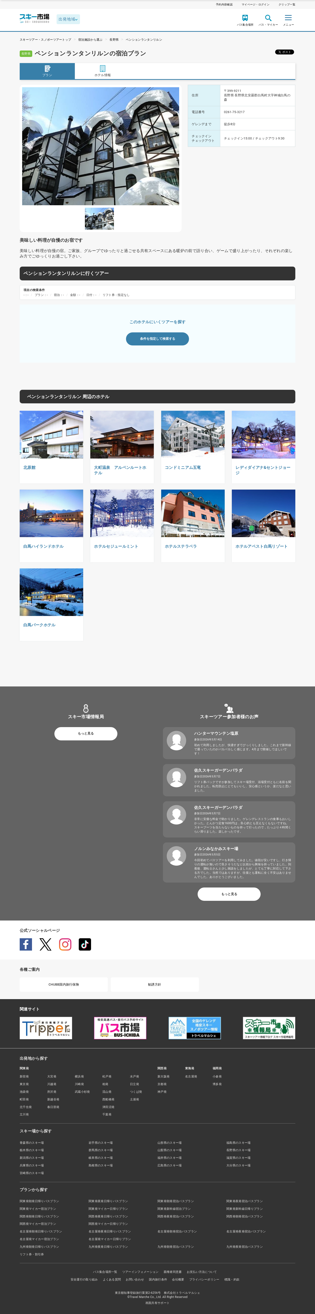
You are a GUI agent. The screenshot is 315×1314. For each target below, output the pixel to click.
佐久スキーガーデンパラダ (218, 770)
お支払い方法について (202, 1272)
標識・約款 (232, 1279)
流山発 (106, 1091)
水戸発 (134, 1076)
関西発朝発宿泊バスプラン (244, 1216)
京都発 (162, 1084)
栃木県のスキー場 (32, 1150)
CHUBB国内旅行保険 (63, 984)
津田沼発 (108, 1107)
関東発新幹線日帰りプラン (244, 1209)
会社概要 (178, 1279)
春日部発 (53, 1107)
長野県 (114, 39)
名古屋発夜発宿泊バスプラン (246, 1231)
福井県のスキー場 (170, 1158)
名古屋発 (191, 1076)
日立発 (134, 1084)
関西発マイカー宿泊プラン (38, 1224)
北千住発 (26, 1107)
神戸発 (162, 1091)
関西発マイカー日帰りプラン (108, 1224)
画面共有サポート (157, 1303)
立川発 (24, 1114)
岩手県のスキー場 (101, 1142)
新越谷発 (53, 1099)
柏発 (105, 1084)
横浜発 (79, 1076)
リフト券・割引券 (32, 1254)
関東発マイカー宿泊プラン (38, 1209)
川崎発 (79, 1084)
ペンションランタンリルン (144, 39)
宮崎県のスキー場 (32, 1173)
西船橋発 (108, 1099)
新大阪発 (164, 1076)
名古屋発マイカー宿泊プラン (39, 1239)
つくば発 (136, 1091)
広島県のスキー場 (170, 1165)
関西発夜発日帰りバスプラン (108, 1216)
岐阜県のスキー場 (101, 1158)
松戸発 (106, 1076)
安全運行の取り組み (84, 1279)
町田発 (24, 1099)
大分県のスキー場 (238, 1165)
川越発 (51, 1084)
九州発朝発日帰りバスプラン (39, 1246)
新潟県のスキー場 (32, 1158)
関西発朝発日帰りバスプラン (39, 1216)
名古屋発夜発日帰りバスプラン (110, 1231)
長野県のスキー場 (238, 1150)
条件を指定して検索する (157, 339)
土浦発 (134, 1099)
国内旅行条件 (158, 1279)
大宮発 (51, 1076)
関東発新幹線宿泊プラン (174, 1209)
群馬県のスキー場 (101, 1150)
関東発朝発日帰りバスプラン (39, 1201)
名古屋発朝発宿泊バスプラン (177, 1231)
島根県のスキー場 (101, 1165)
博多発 (217, 1084)
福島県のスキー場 (238, 1142)
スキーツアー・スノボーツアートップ (45, 39)
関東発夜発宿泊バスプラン (244, 1201)
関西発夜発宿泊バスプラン (176, 1216)
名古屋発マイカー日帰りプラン (110, 1239)
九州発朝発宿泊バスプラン (176, 1246)
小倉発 (217, 1076)
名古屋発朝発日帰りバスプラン (41, 1231)
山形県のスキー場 (170, 1142)
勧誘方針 (154, 984)
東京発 (24, 1084)
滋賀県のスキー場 (238, 1158)
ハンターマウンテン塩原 (216, 733)
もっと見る (86, 733)
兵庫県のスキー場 (32, 1165)
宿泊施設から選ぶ (90, 39)
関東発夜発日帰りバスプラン (108, 1201)
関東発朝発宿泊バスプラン (176, 1201)
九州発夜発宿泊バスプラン (244, 1246)
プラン (47, 71)
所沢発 (51, 1091)
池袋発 (24, 1091)
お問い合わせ (135, 1279)
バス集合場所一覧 (105, 1272)
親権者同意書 (173, 1272)
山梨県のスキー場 (170, 1150)
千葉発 (106, 1114)
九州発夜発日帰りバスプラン (108, 1246)
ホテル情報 (102, 71)
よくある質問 (112, 1279)
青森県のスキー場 (32, 1142)
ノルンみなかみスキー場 (216, 848)
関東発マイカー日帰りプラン (108, 1209)
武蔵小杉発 (82, 1091)
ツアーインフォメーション (140, 1272)
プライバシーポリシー (204, 1279)
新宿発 (24, 1076)
